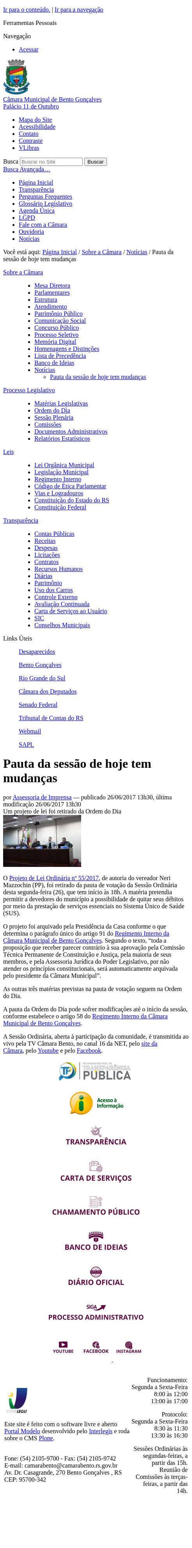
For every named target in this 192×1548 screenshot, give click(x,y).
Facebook (89, 1050)
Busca (10, 161)
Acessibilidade (37, 126)
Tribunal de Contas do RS (51, 718)
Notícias (29, 238)
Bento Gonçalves (40, 665)
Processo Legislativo (29, 390)
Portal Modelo (22, 1431)
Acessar (29, 49)
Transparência (36, 189)
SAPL (26, 744)
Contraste (31, 140)
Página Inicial (36, 182)
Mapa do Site (35, 119)
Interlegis (100, 1431)
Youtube (48, 1050)
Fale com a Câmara (43, 224)
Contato (29, 133)
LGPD (27, 217)
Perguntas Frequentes (45, 196)
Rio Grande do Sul (42, 678)
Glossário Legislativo (45, 203)
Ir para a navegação (79, 9)
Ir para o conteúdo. (26, 9)
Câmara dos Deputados (47, 691)
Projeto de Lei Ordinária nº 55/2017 (54, 878)
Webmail (30, 731)
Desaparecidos (37, 651)
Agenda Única (37, 210)
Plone (46, 1438)
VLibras (29, 147)
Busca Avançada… (26, 169)
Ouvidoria (31, 231)
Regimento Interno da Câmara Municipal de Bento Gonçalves (86, 937)
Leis (8, 451)
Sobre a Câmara (101, 252)
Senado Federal (38, 704)
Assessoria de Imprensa (41, 797)
